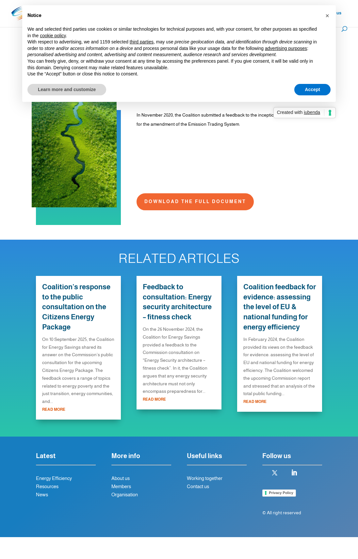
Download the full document (195, 201)
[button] (327, 15)
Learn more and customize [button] (67, 89)
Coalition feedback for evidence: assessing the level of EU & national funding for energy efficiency (279, 307)
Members (121, 486)
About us (120, 478)
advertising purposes (286, 48)
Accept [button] (312, 89)
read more (53, 409)
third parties (142, 41)
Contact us (198, 486)
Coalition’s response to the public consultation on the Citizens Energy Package (76, 307)
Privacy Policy (281, 493)
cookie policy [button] (53, 35)
